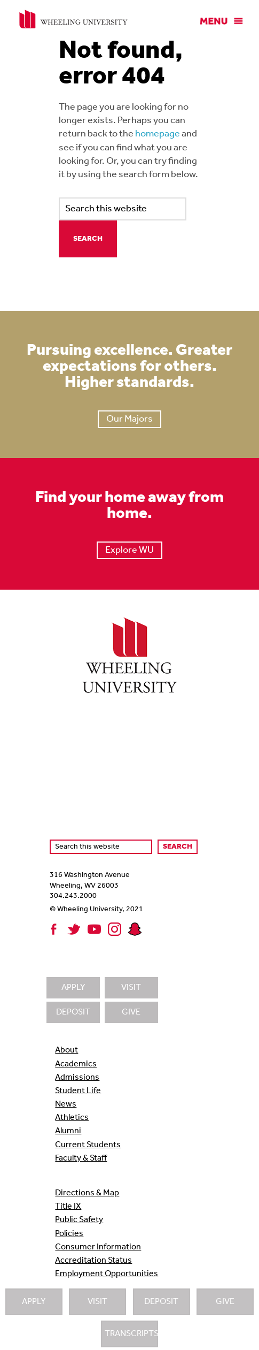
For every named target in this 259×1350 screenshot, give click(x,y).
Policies (69, 1234)
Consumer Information (98, 1247)
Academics (76, 1064)
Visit (97, 1302)
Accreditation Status (93, 1260)
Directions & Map (87, 1193)
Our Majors (129, 419)
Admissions (77, 1077)
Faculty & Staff (81, 1158)
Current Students (88, 1145)
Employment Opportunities (106, 1274)
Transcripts (131, 1334)
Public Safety (79, 1220)
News (65, 1104)
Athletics (72, 1117)
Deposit (161, 1302)
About (66, 1050)
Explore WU (129, 550)
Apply (33, 1302)
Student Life (78, 1091)
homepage (157, 134)
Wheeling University (73, 19)
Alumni (68, 1131)
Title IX (68, 1206)
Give (225, 1302)
